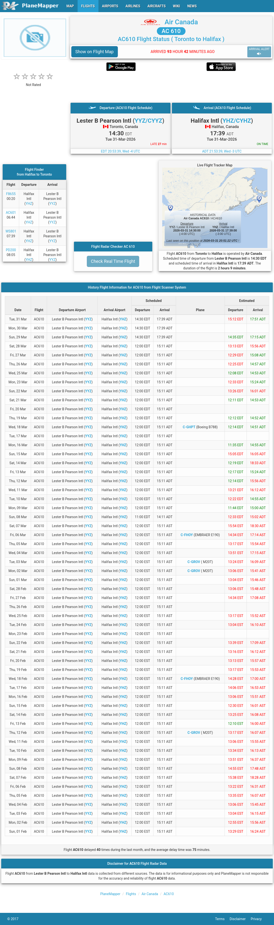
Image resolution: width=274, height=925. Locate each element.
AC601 (11, 212)
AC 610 (171, 31)
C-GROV (193, 562)
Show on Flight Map (94, 51)
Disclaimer (240, 919)
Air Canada (181, 22)
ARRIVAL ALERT (259, 51)
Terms (222, 919)
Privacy (259, 919)
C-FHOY (187, 535)
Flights (131, 894)
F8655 (11, 194)
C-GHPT (189, 427)
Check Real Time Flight (113, 261)
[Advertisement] (171, 87)
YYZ (52, 204)
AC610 (169, 894)
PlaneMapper (110, 894)
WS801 (11, 231)
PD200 (11, 250)
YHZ (29, 204)
